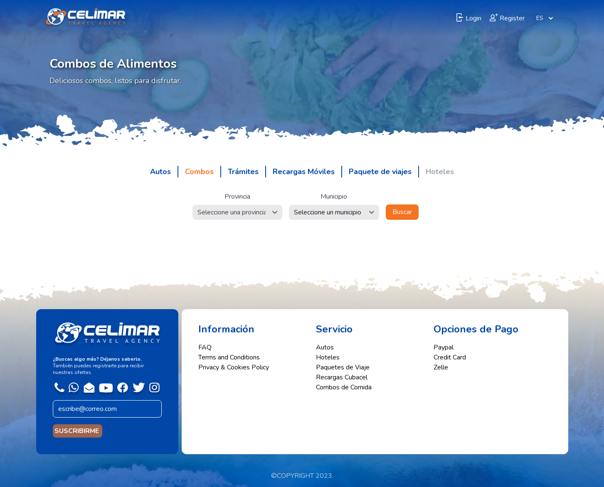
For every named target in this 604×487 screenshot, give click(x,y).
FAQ (205, 347)
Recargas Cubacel (341, 377)
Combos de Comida (344, 387)
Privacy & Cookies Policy (233, 367)
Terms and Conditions (229, 357)
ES (545, 18)
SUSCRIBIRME (77, 430)
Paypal (444, 347)
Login (468, 18)
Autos (325, 347)
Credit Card (450, 357)
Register (507, 18)
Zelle (441, 367)
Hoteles (328, 357)
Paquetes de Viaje (343, 367)
